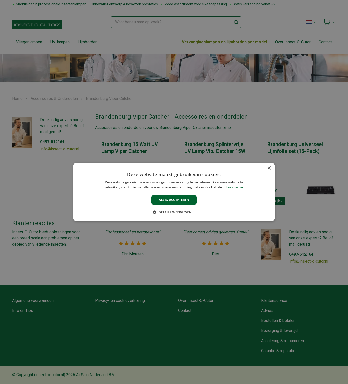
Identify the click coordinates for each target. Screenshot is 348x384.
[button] (173, 212)
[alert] (174, 192)
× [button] (269, 168)
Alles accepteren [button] (174, 200)
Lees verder (235, 187)
